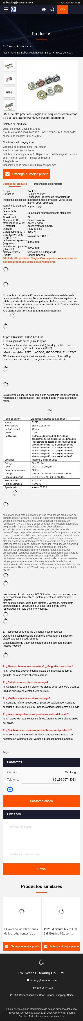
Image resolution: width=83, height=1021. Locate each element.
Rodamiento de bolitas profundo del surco (27, 52)
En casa (8, 46)
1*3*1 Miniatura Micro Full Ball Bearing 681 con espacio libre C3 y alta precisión (60, 932)
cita (62, 9)
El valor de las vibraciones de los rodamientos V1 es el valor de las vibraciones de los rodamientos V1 (21, 932)
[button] (10, 109)
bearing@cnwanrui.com (18, 2)
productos (22, 46)
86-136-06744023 (68, 2)
